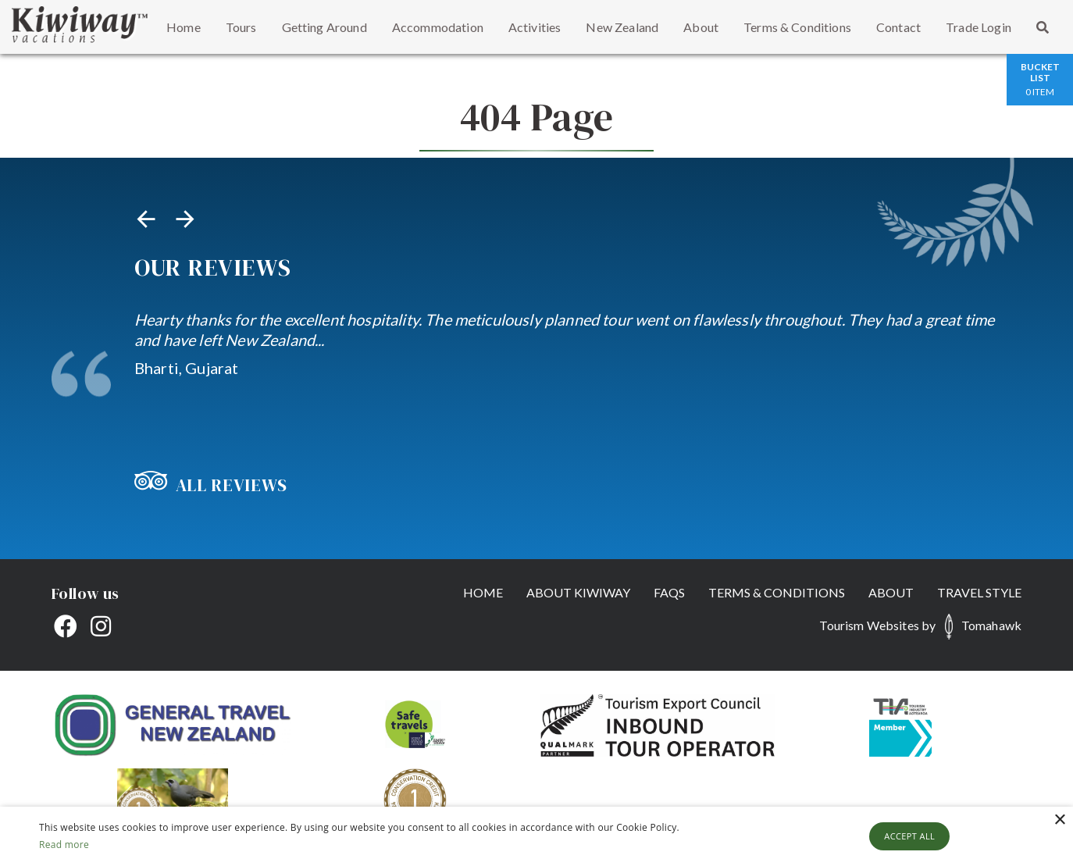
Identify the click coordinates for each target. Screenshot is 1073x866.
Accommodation (437, 27)
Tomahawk (991, 625)
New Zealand (622, 27)
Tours (241, 27)
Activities (534, 27)
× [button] (1059, 820)
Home (183, 27)
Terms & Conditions (797, 27)
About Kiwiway (578, 592)
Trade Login (978, 27)
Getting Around (324, 27)
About (700, 27)
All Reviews (210, 485)
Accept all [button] (909, 836)
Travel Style (979, 592)
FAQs (669, 592)
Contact (898, 27)
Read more (64, 844)
